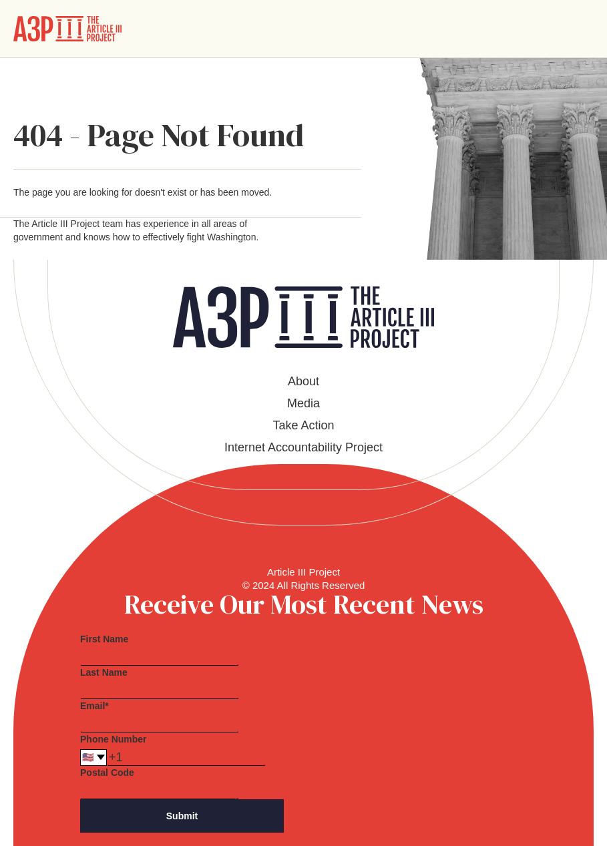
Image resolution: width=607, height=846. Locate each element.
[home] (67, 28)
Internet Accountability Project (303, 447)
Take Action (303, 425)
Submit (182, 816)
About (303, 381)
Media (303, 403)
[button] (583, 28)
